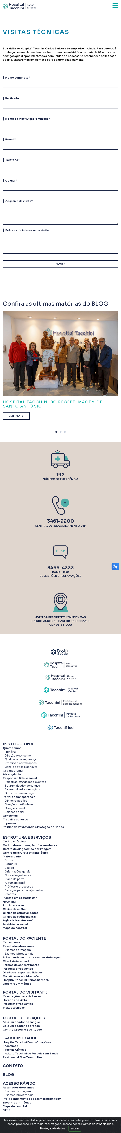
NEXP (6, 1110)
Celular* (11, 180)
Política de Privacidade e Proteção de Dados (33, 827)
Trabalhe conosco (15, 819)
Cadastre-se (11, 942)
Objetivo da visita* (19, 201)
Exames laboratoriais (19, 953)
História (10, 752)
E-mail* (10, 139)
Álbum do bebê (15, 883)
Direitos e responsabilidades (22, 972)
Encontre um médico (17, 983)
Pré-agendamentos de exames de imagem (32, 957)
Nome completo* (17, 77)
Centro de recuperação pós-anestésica (30, 845)
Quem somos (12, 748)
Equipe (9, 867)
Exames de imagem (18, 950)
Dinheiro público (16, 800)
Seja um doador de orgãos (22, 789)
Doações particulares (19, 804)
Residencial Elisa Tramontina (22, 1057)
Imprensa (9, 823)
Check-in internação (17, 961)
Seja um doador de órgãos (21, 1026)
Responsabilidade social (20, 778)
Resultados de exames (18, 946)
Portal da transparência (19, 797)
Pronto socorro (13, 905)
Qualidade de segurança (20, 759)
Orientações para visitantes (22, 996)
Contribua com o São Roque (22, 1029)
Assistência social (15, 924)
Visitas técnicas (14, 1007)
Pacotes (10, 894)
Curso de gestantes (18, 875)
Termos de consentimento (21, 965)
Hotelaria (9, 901)
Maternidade (12, 856)
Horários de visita (15, 1000)
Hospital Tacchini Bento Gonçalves (27, 1042)
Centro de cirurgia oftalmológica (25, 852)
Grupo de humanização (20, 793)
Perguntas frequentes (18, 968)
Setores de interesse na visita (27, 230)
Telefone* (12, 160)
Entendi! (75, 1129)
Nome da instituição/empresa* (27, 118)
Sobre (9, 860)
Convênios (10, 815)
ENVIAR (60, 264)
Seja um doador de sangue (22, 785)
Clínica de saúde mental (19, 916)
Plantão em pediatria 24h (20, 898)
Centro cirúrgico (14, 841)
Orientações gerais (17, 871)
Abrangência (12, 774)
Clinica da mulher (15, 909)
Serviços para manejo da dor (24, 890)
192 (60, 475)
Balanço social (14, 812)
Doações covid (15, 808)
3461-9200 (60, 521)
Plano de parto (15, 879)
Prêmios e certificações (21, 763)
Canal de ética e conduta (21, 767)
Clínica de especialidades (20, 913)
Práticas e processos (19, 886)
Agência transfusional (18, 920)
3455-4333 (60, 568)
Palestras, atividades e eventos (25, 782)
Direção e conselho (18, 755)
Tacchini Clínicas (14, 1049)
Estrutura (11, 864)
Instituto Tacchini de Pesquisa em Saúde (30, 1053)
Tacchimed (10, 1046)
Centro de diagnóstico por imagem (27, 849)
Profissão (12, 98)
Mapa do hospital (15, 928)
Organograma (13, 770)
